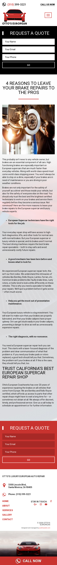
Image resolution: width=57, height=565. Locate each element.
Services (7, 510)
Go (28, 65)
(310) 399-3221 (23, 494)
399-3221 (16, 4)
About (6, 506)
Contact (7, 519)
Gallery (7, 515)
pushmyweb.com (44, 528)
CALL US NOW (47, 4)
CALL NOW (28, 561)
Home (5, 501)
